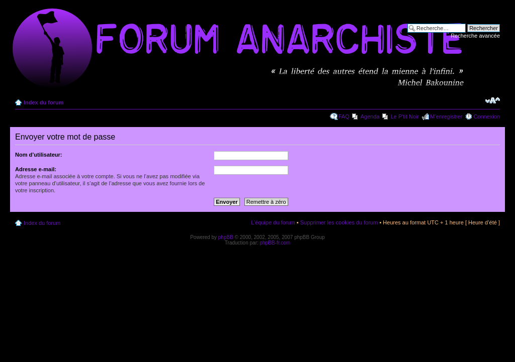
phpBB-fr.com (275, 243)
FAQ (344, 116)
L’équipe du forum (273, 222)
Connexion (486, 116)
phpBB (225, 237)
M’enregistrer (446, 116)
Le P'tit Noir (405, 116)
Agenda (370, 116)
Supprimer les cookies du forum (339, 222)
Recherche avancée (475, 36)
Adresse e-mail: (35, 169)
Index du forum (43, 102)
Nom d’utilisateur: (38, 155)
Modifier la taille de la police (492, 100)
